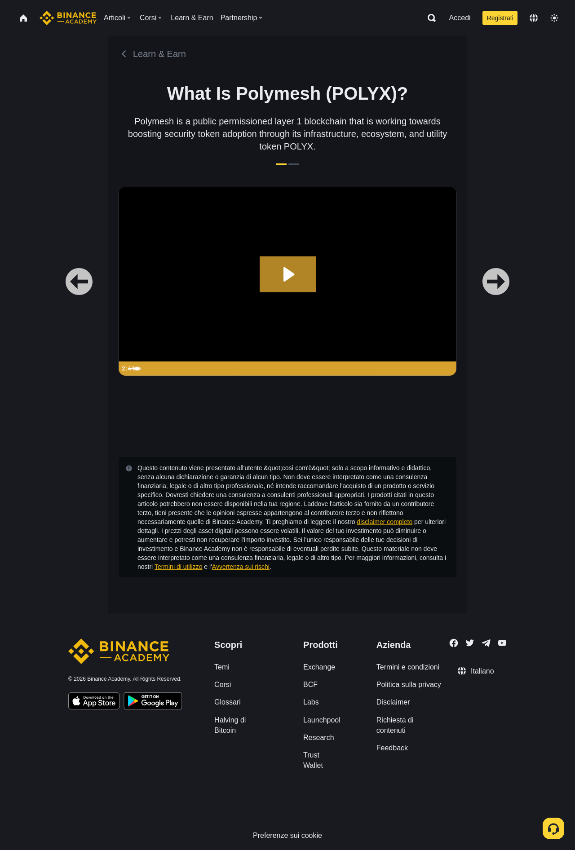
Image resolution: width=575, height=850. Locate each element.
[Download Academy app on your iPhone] (94, 702)
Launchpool (322, 720)
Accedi (460, 18)
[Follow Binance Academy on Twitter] (469, 643)
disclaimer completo (384, 521)
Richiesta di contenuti (395, 725)
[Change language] (533, 18)
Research (318, 737)
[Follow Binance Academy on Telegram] (486, 643)
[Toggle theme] (554, 18)
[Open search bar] (429, 18)
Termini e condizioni (408, 667)
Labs (311, 702)
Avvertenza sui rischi (241, 566)
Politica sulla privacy (408, 684)
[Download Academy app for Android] (153, 702)
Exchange (319, 667)
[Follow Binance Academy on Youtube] (502, 643)
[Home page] (68, 18)
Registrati (500, 18)
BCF (310, 684)
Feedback (392, 748)
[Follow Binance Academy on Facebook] (453, 643)
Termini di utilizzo (179, 566)
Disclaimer (393, 702)
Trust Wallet (313, 760)
